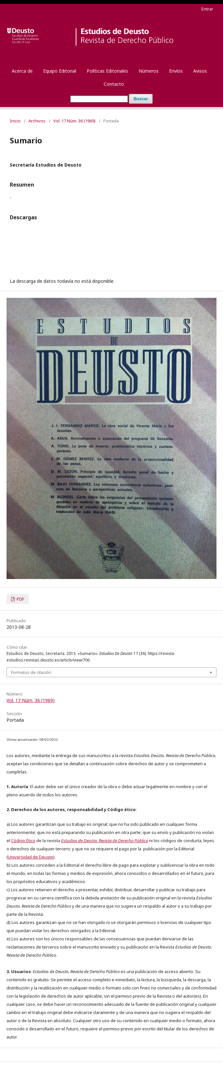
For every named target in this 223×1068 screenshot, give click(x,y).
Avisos (200, 71)
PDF (20, 599)
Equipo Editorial (59, 71)
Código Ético (23, 840)
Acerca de (22, 71)
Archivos (36, 121)
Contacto (114, 84)
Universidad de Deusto (30, 857)
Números (149, 71)
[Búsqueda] (99, 99)
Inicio (15, 121)
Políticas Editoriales (107, 71)
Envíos (176, 71)
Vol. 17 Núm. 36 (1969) (74, 121)
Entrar (207, 9)
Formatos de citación (31, 672)
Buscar (140, 98)
